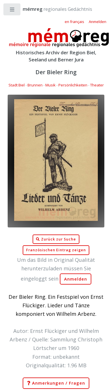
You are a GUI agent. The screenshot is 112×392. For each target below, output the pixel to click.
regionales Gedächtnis (51, 9)
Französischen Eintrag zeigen (56, 250)
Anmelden (75, 279)
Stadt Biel (17, 85)
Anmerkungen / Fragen (56, 383)
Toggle (12, 10)
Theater (97, 85)
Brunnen (35, 85)
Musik (50, 85)
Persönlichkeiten (72, 85)
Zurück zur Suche (56, 239)
